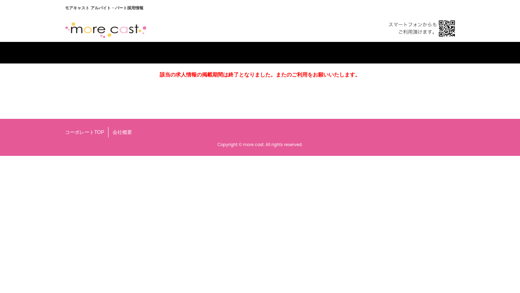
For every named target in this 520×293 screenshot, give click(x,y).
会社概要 (122, 132)
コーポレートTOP (84, 132)
